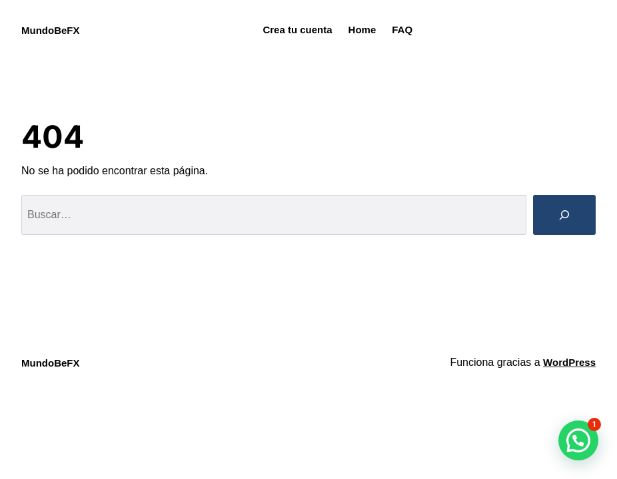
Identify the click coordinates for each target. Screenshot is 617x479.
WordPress (569, 362)
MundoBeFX (50, 30)
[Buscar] (564, 215)
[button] (578, 440)
